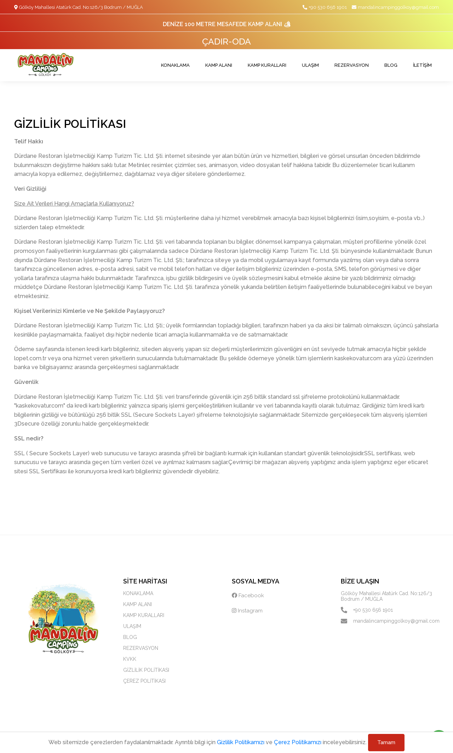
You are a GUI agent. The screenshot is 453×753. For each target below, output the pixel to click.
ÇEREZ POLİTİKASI (144, 681)
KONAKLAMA (175, 65)
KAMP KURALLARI (267, 65)
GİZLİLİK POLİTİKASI (146, 670)
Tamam (386, 742)
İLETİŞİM (422, 65)
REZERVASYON (351, 65)
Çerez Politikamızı (297, 742)
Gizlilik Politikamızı (240, 742)
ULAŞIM (310, 65)
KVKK (129, 659)
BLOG (390, 65)
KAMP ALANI (218, 65)
